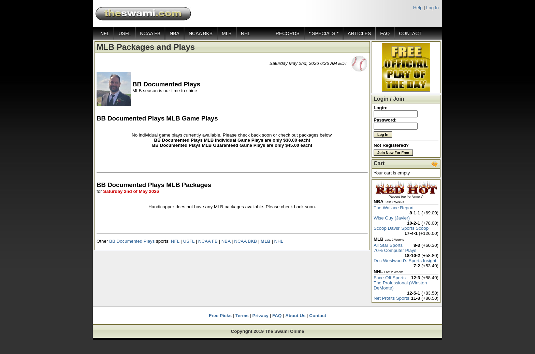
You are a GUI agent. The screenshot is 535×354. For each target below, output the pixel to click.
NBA (174, 33)
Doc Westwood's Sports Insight (405, 260)
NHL (245, 33)
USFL (124, 33)
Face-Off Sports (390, 277)
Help (417, 7)
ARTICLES (359, 33)
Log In (432, 7)
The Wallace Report (394, 207)
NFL (104, 33)
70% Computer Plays (395, 250)
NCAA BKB (201, 33)
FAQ (385, 33)
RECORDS (288, 33)
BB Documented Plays (132, 241)
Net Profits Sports (391, 298)
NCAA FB (150, 33)
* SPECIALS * (323, 33)
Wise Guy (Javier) (392, 218)
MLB (227, 33)
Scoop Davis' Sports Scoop (401, 228)
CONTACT (410, 33)
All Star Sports (388, 245)
